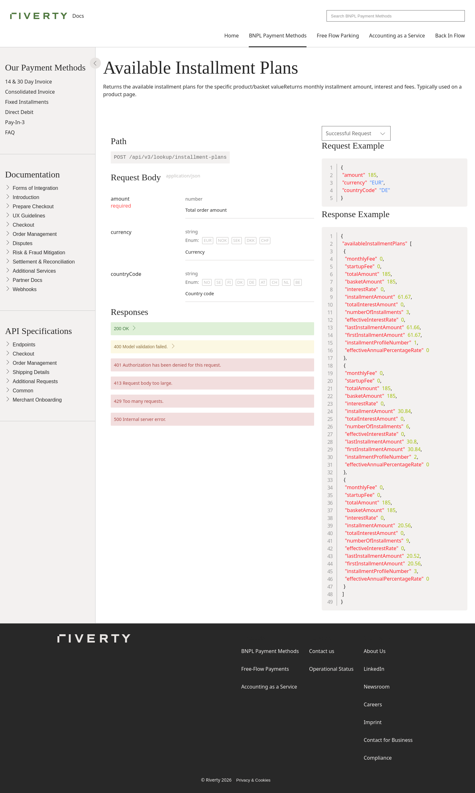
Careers (373, 704)
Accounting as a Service (397, 35)
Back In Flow (450, 35)
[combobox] (396, 16)
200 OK (135, 330)
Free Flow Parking (338, 35)
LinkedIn (374, 668)
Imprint (373, 722)
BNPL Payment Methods (278, 35)
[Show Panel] (95, 63)
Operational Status (331, 668)
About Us (375, 651)
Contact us (321, 651)
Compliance (378, 757)
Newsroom (377, 686)
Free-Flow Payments (265, 668)
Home (231, 35)
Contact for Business (388, 739)
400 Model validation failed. (155, 348)
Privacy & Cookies (253, 780)
